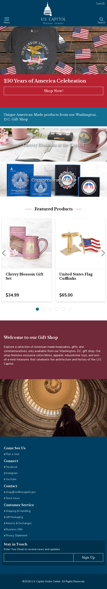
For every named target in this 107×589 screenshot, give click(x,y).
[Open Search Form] (101, 20)
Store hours (13, 498)
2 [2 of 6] (44, 309)
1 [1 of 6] (37, 309)
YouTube (11, 479)
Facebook (11, 467)
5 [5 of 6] (63, 309)
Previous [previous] (5, 253)
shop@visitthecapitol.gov (21, 492)
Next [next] (102, 253)
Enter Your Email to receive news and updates (32, 549)
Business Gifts (14, 529)
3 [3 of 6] (50, 309)
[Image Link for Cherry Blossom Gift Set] (27, 243)
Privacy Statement (17, 535)
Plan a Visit (12, 454)
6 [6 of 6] (70, 309)
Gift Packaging (14, 517)
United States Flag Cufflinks (76, 276)
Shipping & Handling (18, 511)
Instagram (12, 473)
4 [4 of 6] (57, 309)
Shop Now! (53, 91)
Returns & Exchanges (19, 523)
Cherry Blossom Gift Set (24, 276)
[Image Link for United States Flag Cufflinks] (80, 243)
